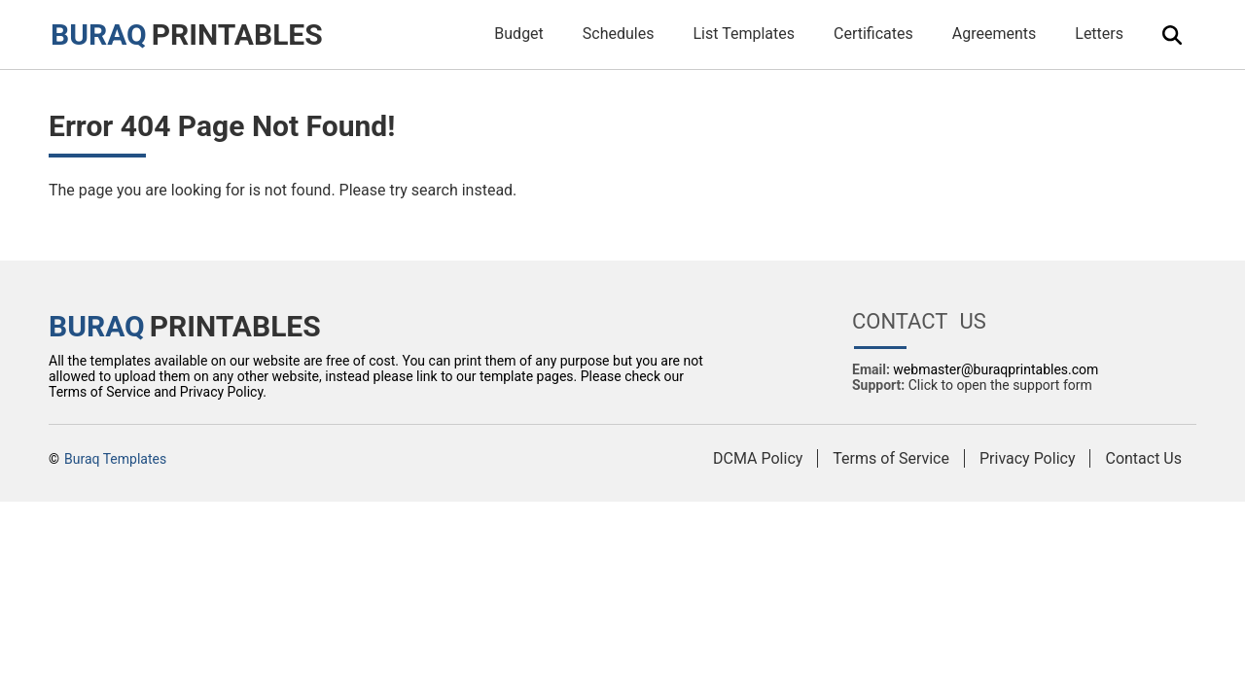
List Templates (744, 33)
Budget (519, 33)
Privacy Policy (1027, 458)
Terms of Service (891, 458)
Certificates (873, 33)
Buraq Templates (115, 459)
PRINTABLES (187, 35)
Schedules (619, 33)
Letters (1099, 33)
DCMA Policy (757, 458)
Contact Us (1143, 458)
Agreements (994, 33)
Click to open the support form (1000, 385)
